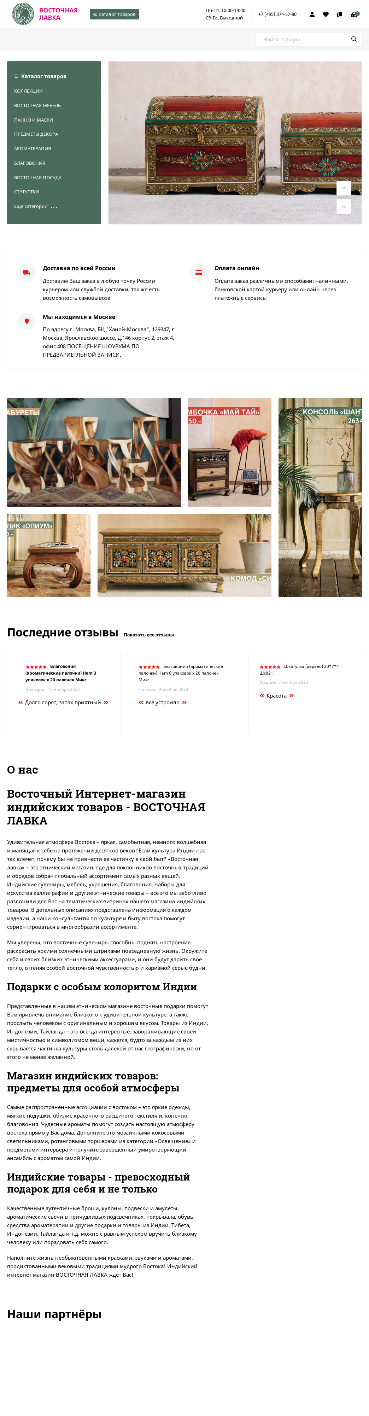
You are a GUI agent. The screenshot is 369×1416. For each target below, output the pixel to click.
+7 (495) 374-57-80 (277, 14)
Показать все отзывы (149, 634)
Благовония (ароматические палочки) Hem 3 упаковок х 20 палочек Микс (60, 673)
